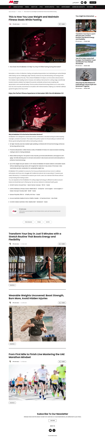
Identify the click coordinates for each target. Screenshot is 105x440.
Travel (27, 7)
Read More (12, 285)
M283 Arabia (17, 24)
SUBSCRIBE (92, 2)
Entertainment (66, 7)
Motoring (90, 7)
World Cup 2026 (18, 7)
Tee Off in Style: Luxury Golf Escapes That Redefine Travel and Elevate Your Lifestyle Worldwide (86, 60)
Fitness (39, 222)
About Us (52, 426)
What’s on (34, 7)
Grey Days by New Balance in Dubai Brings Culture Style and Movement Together (86, 85)
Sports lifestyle (49, 7)
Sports (48, 222)
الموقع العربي (75, 2)
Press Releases (28, 222)
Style (41, 7)
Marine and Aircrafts (78, 7)
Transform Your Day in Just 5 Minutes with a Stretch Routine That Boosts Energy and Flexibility (86, 36)
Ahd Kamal (16, 244)
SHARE (62, 24)
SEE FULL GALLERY (58, 60)
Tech (58, 7)
